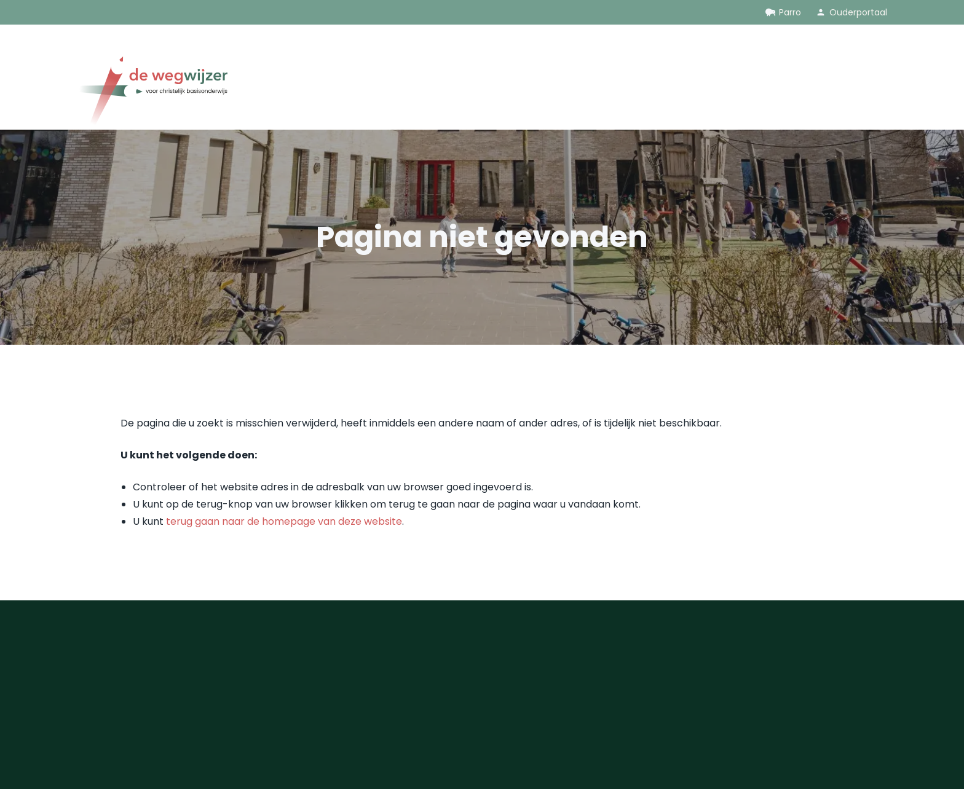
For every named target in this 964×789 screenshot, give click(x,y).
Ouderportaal (858, 12)
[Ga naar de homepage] (152, 93)
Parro (790, 12)
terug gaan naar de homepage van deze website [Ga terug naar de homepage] (284, 521)
